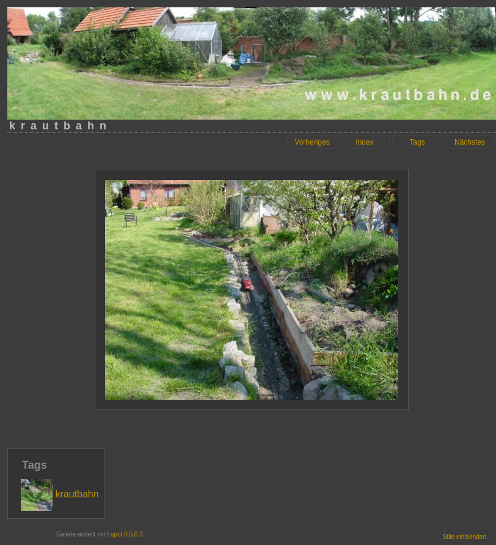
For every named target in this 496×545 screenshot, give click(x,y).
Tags (417, 142)
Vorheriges (311, 142)
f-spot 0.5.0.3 (124, 534)
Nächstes (469, 142)
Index (364, 142)
